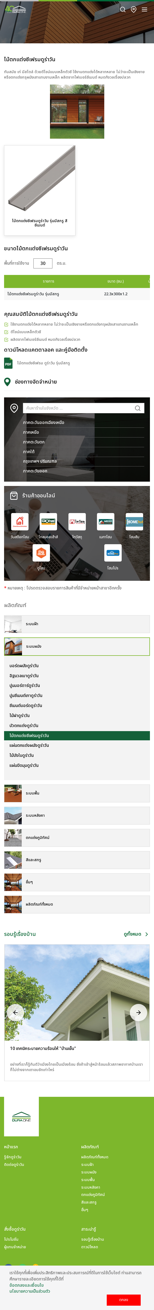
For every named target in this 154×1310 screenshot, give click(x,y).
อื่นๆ (84, 1210)
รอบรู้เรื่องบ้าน (92, 1239)
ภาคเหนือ (31, 432)
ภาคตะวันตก (34, 442)
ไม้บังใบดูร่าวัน (22, 755)
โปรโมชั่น (11, 1239)
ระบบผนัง (88, 1172)
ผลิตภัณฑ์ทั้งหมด (94, 1157)
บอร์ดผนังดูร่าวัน (24, 666)
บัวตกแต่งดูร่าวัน (24, 725)
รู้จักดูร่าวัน (12, 1157)
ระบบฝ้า (87, 1165)
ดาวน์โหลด (89, 1247)
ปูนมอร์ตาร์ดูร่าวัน (25, 685)
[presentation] (15, 1012)
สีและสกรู (89, 1202)
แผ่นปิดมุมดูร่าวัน (24, 765)
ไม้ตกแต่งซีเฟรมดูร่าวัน (29, 735)
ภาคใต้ (28, 452)
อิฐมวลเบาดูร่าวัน (24, 676)
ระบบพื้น (88, 1180)
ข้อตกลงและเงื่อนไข (27, 1285)
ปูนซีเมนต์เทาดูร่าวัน (26, 695)
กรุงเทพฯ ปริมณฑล (40, 461)
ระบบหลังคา (90, 1187)
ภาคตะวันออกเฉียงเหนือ (43, 422)
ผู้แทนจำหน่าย (15, 1247)
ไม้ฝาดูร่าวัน (20, 715)
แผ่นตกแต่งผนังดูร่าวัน (29, 745)
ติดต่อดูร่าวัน (14, 1165)
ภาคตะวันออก (35, 471)
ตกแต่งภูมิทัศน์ (93, 1195)
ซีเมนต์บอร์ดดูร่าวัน (26, 705)
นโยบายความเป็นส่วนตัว (30, 1291)
